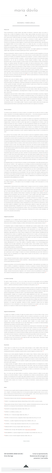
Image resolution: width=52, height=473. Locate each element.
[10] (38, 284)
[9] (45, 272)
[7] (4, 414)
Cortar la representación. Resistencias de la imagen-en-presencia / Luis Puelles (38, 456)
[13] (4, 432)
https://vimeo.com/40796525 (30, 429)
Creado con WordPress (17, 469)
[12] (47, 327)
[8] (4, 417)
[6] (4, 411)
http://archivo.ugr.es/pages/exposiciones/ (28, 398)
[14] (4, 435)
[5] (4, 408)
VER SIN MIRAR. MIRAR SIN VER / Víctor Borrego (14, 455)
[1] (4, 390)
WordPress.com (36, 469)
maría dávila (26, 10)
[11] (36, 305)
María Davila (26, 441)
